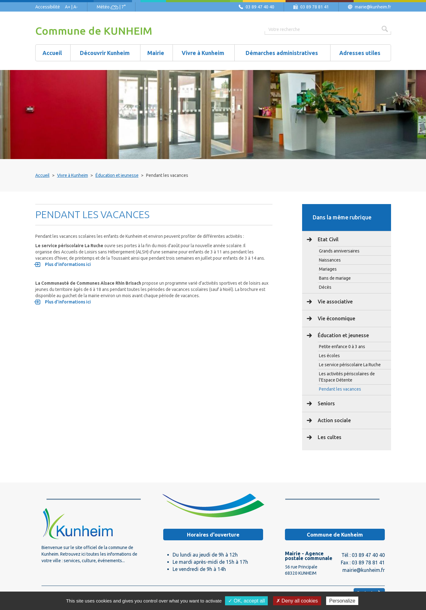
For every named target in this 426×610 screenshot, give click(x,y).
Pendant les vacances (340, 389)
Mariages (328, 269)
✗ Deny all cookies (297, 600)
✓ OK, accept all (246, 600)
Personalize (342, 600)
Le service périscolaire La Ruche (350, 364)
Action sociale (333, 420)
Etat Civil (327, 239)
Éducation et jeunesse (117, 175)
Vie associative (334, 301)
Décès (325, 287)
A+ (67, 6)
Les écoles (329, 355)
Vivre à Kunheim (72, 175)
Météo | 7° (111, 6)
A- (75, 6)
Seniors (325, 403)
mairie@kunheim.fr (373, 6)
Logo (77, 523)
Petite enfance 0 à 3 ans (342, 346)
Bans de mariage (335, 278)
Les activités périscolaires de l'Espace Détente (347, 376)
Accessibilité (47, 6)
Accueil (42, 175)
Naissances (330, 260)
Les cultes (328, 437)
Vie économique (335, 318)
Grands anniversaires (339, 250)
